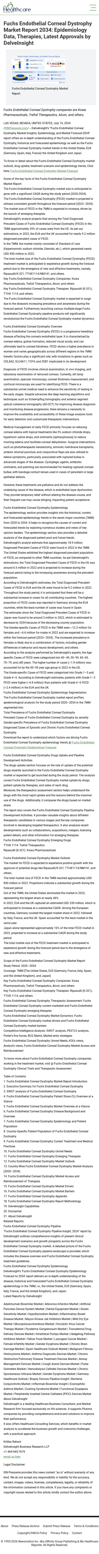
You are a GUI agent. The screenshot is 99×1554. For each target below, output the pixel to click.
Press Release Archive (25, 1526)
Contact (77, 1533)
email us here (12, 1456)
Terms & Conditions (86, 1526)
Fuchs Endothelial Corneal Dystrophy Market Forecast (44, 171)
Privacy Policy (59, 1533)
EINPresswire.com (16, 128)
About (4, 1526)
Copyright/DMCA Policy (32, 1533)
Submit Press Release (56, 1526)
